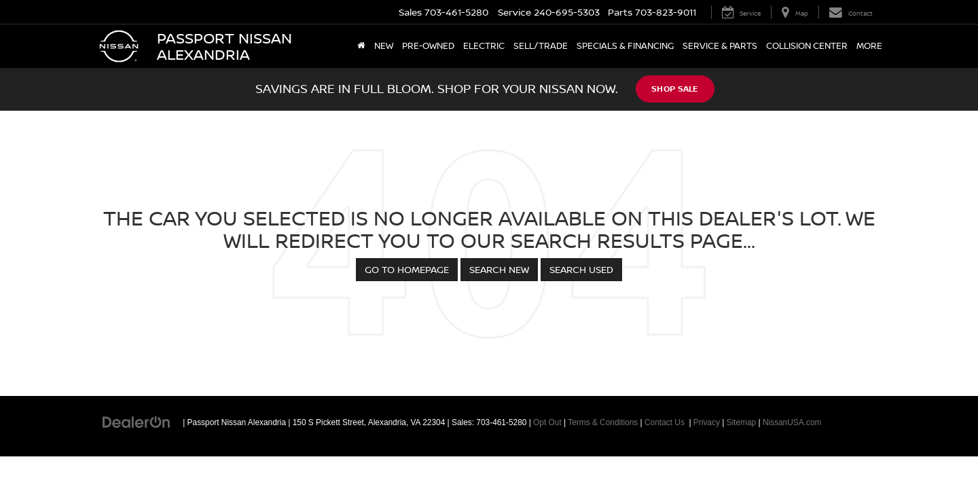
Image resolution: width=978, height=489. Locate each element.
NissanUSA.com (792, 422)
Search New (499, 269)
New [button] (383, 46)
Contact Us (665, 422)
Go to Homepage (407, 269)
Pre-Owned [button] (428, 46)
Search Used (581, 269)
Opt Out (547, 422)
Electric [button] (484, 46)
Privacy (706, 422)
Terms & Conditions (603, 422)
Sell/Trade (540, 46)
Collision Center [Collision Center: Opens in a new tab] (807, 46)
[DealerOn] (136, 421)
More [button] (869, 46)
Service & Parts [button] (720, 46)
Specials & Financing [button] (625, 46)
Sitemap (742, 422)
